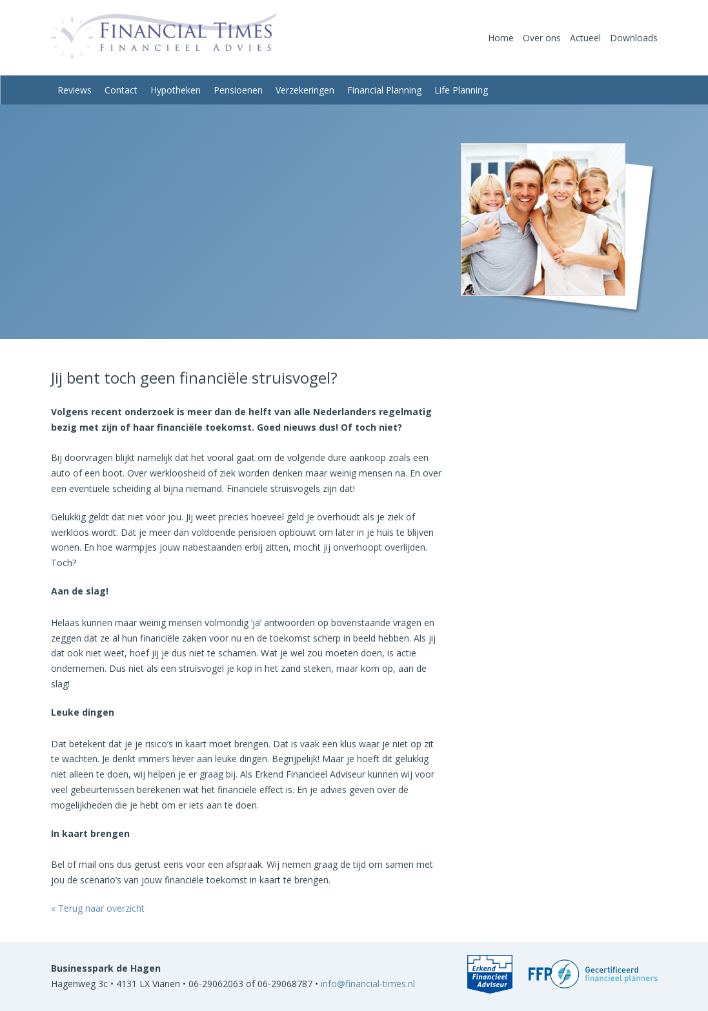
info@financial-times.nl (368, 983)
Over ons (542, 38)
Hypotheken (175, 90)
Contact (121, 90)
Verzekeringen (305, 90)
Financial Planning (384, 90)
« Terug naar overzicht (98, 908)
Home (501, 38)
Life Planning (461, 90)
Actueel (585, 38)
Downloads (634, 38)
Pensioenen (238, 90)
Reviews (74, 90)
